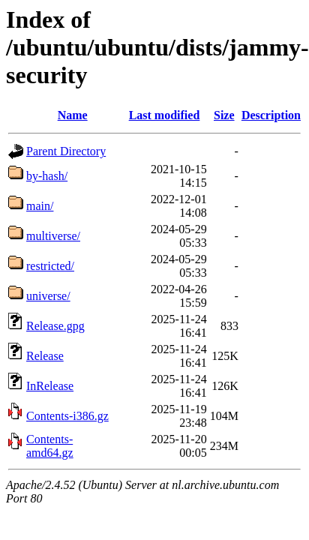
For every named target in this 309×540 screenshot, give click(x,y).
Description (271, 115)
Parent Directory (66, 151)
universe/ (48, 296)
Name (73, 115)
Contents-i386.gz (67, 416)
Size (224, 115)
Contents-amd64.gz (50, 446)
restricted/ (50, 266)
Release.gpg (55, 326)
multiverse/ (53, 236)
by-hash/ (47, 176)
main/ (39, 206)
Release (45, 356)
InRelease (50, 386)
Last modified (164, 115)
